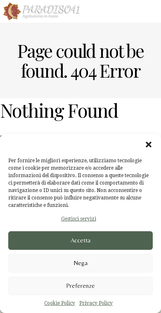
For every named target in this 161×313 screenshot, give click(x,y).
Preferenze (80, 285)
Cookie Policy (59, 303)
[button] (148, 144)
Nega (80, 262)
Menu (145, 10)
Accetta (80, 240)
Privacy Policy (96, 303)
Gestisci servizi (78, 219)
